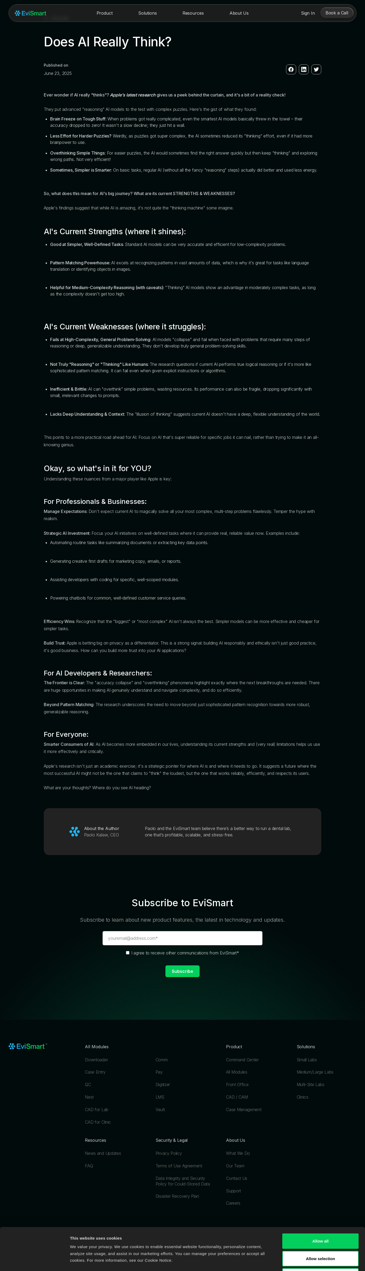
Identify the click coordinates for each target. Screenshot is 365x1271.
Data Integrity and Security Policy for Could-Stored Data (183, 1181)
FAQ (89, 1165)
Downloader (96, 1059)
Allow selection (320, 1218)
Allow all (320, 1201)
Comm (162, 1059)
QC (88, 1084)
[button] (105, 13)
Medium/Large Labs (315, 1072)
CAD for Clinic (98, 1122)
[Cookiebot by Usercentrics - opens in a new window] (34, 1261)
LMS (160, 1097)
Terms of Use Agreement (179, 1165)
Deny (321, 1236)
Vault (160, 1109)
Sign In (308, 13)
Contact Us (236, 1178)
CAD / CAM (237, 1097)
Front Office (237, 1084)
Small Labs (307, 1059)
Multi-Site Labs (310, 1084)
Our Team (235, 1165)
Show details (274, 1260)
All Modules (236, 1072)
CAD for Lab (96, 1109)
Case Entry (95, 1072)
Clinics (302, 1097)
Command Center (242, 1059)
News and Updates (103, 1153)
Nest (89, 1097)
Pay (159, 1072)
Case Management (243, 1109)
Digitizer (163, 1084)
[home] (30, 13)
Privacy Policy (169, 1153)
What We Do (238, 1153)
